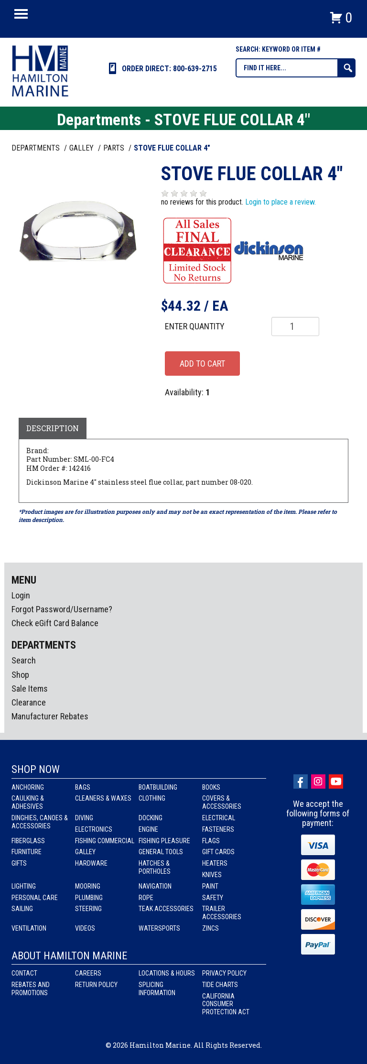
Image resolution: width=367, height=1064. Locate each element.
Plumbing (89, 897)
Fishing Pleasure (164, 841)
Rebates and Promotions (30, 989)
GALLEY (82, 147)
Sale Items (29, 689)
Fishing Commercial (104, 841)
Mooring (87, 886)
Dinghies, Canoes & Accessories (39, 822)
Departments (36, 147)
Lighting (23, 886)
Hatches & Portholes (155, 867)
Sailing (22, 908)
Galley (85, 852)
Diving (84, 818)
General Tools (161, 852)
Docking (150, 818)
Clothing (152, 798)
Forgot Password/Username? (61, 609)
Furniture (26, 852)
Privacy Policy (224, 973)
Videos (85, 928)
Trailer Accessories (221, 913)
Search (23, 660)
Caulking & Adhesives (27, 802)
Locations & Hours (167, 973)
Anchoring (27, 787)
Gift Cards (218, 852)
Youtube (336, 781)
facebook (300, 781)
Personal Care (34, 897)
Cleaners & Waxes (103, 798)
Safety (212, 897)
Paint (210, 886)
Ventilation (28, 928)
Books (211, 787)
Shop (20, 675)
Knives (212, 875)
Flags (211, 841)
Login (20, 595)
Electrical (218, 818)
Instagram (318, 781)
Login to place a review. (280, 201)
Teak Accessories (166, 908)
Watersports (159, 928)
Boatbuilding (158, 787)
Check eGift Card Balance (54, 623)
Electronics (93, 829)
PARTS (114, 147)
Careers (88, 973)
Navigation (155, 886)
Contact (24, 973)
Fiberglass (28, 841)
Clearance (28, 702)
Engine (148, 829)
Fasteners (218, 829)
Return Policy (96, 984)
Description (52, 428)
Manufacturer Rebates (49, 716)
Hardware (91, 863)
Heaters (214, 863)
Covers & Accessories (221, 802)
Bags (82, 787)
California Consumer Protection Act (225, 1004)
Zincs (210, 928)
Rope (146, 897)
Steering (88, 908)
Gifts (19, 863)
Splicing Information (157, 989)
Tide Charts (220, 984)
